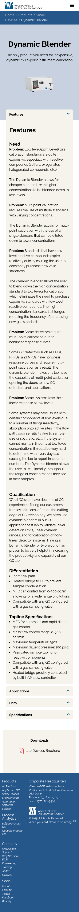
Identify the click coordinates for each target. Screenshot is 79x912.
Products (25, 15)
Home (10, 15)
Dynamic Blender (34, 20)
